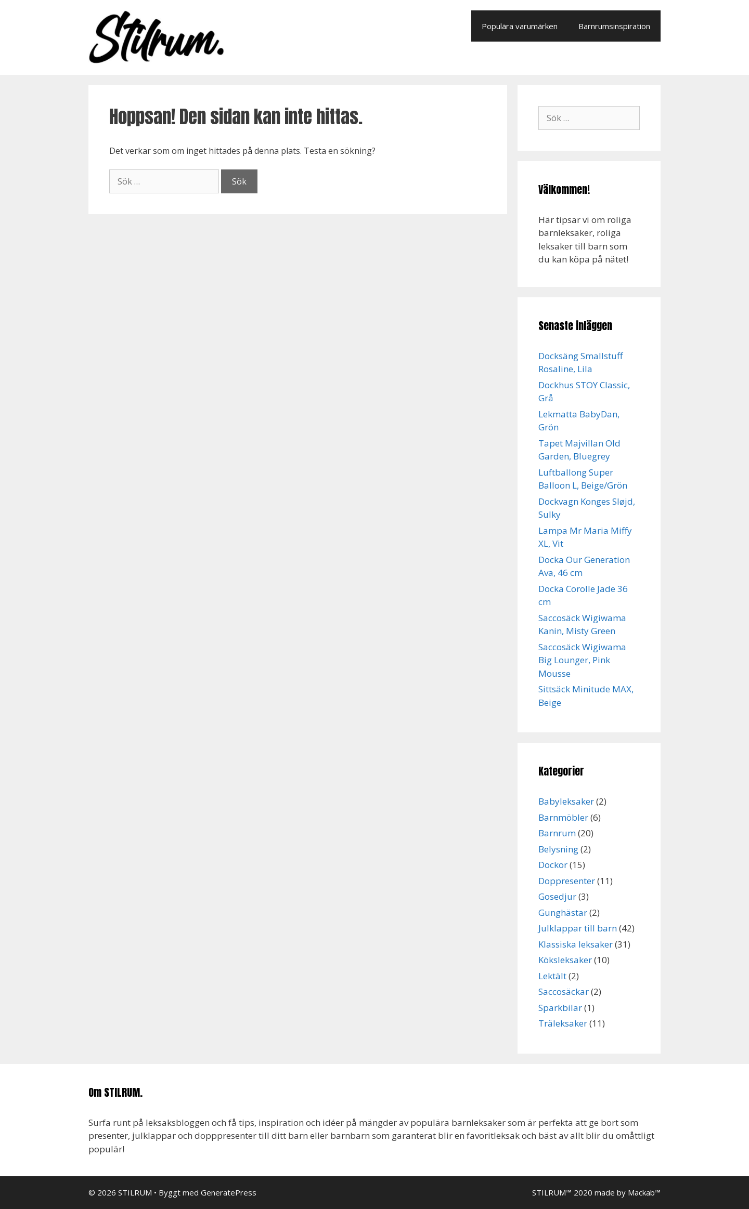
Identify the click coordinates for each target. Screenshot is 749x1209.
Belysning (558, 849)
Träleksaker (562, 1023)
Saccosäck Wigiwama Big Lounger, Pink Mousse (582, 660)
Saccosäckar (563, 991)
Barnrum (557, 833)
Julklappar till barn (577, 928)
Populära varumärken (520, 26)
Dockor (552, 865)
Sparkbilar (560, 1008)
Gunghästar (562, 912)
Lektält (552, 976)
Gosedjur (557, 896)
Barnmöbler (563, 817)
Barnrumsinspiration (614, 26)
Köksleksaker (565, 960)
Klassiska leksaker (575, 944)
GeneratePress (228, 1192)
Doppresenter (566, 881)
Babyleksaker (566, 801)
